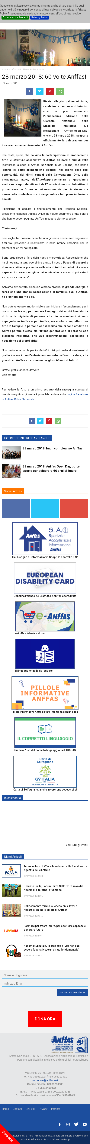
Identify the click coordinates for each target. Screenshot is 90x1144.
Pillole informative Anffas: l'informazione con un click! (45, 711)
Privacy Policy (39, 17)
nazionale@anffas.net (45, 1080)
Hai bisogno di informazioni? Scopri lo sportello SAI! (45, 557)
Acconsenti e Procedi (15, 17)
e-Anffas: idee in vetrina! (30, 633)
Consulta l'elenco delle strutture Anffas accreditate (45, 595)
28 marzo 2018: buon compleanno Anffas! (53, 448)
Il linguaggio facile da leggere (34, 670)
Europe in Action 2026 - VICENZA (44, 807)
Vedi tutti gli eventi (77, 844)
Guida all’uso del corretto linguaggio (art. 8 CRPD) (45, 750)
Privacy (43, 1108)
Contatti (17, 1108)
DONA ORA (45, 1019)
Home (5, 1108)
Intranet (55, 1108)
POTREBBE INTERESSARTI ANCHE (27, 438)
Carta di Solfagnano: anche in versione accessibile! (45, 789)
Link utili (30, 1108)
